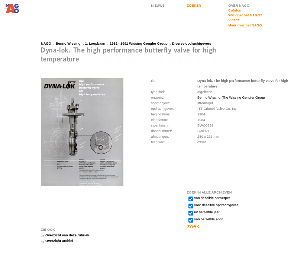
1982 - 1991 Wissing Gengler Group (138, 43)
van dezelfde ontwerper (212, 198)
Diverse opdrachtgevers (191, 43)
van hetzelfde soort (208, 219)
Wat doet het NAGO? (245, 15)
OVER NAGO (238, 5)
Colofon (234, 10)
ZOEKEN (194, 5)
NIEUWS (158, 5)
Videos (233, 20)
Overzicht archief (59, 241)
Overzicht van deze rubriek (67, 235)
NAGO (46, 43)
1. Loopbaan (95, 43)
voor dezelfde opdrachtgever (216, 205)
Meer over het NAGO (245, 25)
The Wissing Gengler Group (243, 97)
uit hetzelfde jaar (207, 212)
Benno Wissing (68, 43)
